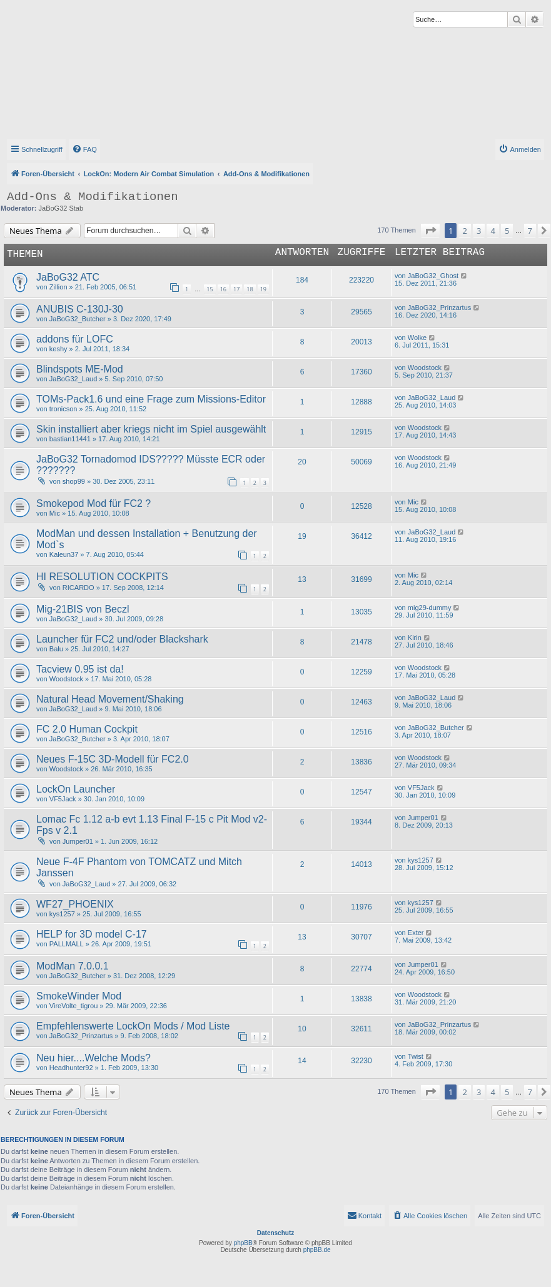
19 (263, 289)
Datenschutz (275, 1232)
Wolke (417, 337)
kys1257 (420, 860)
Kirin (415, 637)
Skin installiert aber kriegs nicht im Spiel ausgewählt (151, 429)
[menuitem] (84, 149)
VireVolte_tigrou (73, 1005)
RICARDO (78, 587)
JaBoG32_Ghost (433, 275)
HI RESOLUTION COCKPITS (102, 576)
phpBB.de (317, 1249)
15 (209, 289)
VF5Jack (62, 799)
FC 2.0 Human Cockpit (87, 729)
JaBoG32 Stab (61, 208)
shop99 (74, 481)
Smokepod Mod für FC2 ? (93, 503)
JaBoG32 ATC (67, 277)
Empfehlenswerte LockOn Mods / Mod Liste (133, 1026)
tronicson (63, 409)
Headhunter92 (71, 1067)
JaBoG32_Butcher (77, 319)
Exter (416, 932)
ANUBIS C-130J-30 (79, 309)
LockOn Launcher (75, 789)
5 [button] (507, 230)
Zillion (58, 287)
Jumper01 (78, 841)
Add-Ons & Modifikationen (92, 197)
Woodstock (425, 367)
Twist (415, 1056)
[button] (430, 230)
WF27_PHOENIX (75, 904)
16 (223, 289)
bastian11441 (70, 439)
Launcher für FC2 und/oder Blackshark (122, 639)
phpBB (243, 1242)
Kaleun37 (64, 554)
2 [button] (464, 230)
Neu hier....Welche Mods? (93, 1058)
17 (236, 289)
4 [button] (492, 230)
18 (249, 289)
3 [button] (479, 230)
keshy (58, 349)
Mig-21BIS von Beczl (82, 609)
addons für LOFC (74, 339)
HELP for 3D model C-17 (91, 934)
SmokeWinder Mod (78, 996)
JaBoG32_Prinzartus (440, 307)
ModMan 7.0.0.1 (72, 966)
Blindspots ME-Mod (79, 369)
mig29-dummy (430, 607)
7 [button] (530, 230)
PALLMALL (66, 944)
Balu (56, 649)
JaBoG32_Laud (73, 379)
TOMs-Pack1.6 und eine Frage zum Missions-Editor (151, 399)
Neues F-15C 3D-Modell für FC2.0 (112, 759)
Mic (54, 513)
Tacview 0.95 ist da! (80, 669)
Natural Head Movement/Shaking (110, 699)
